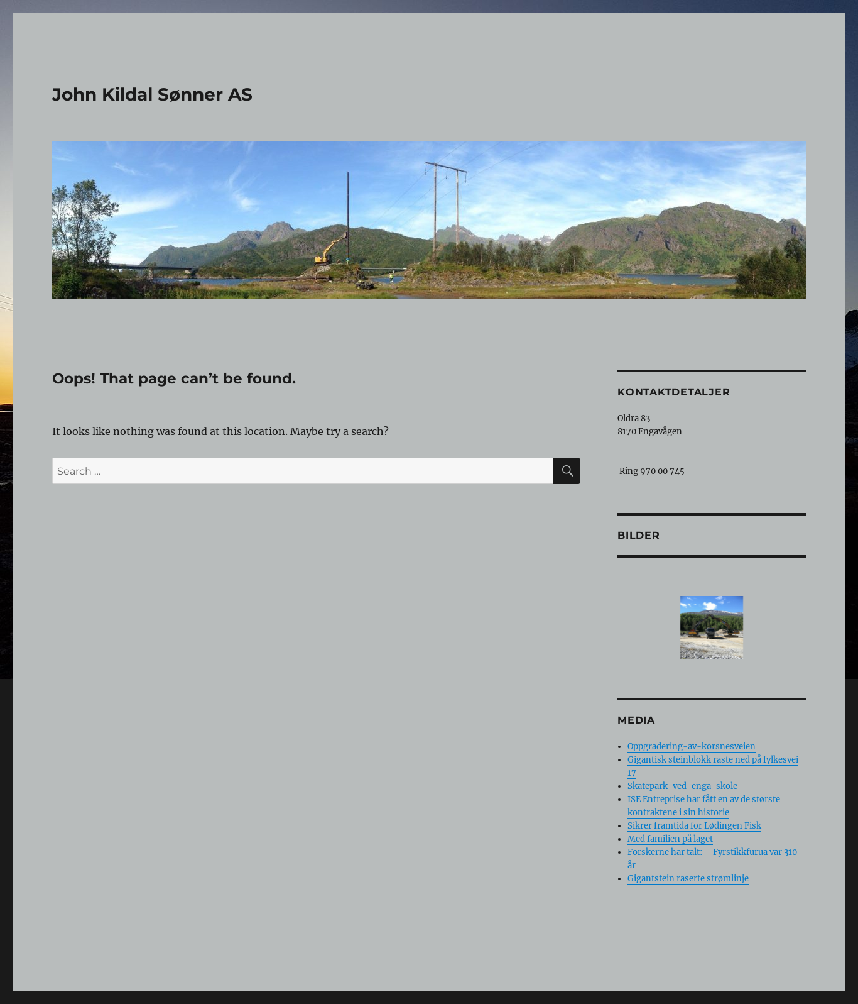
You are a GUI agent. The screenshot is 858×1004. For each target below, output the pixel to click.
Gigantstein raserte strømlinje (688, 878)
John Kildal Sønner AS (152, 94)
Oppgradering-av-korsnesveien (691, 746)
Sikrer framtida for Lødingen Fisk (694, 825)
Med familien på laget (670, 839)
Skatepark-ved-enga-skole (682, 786)
